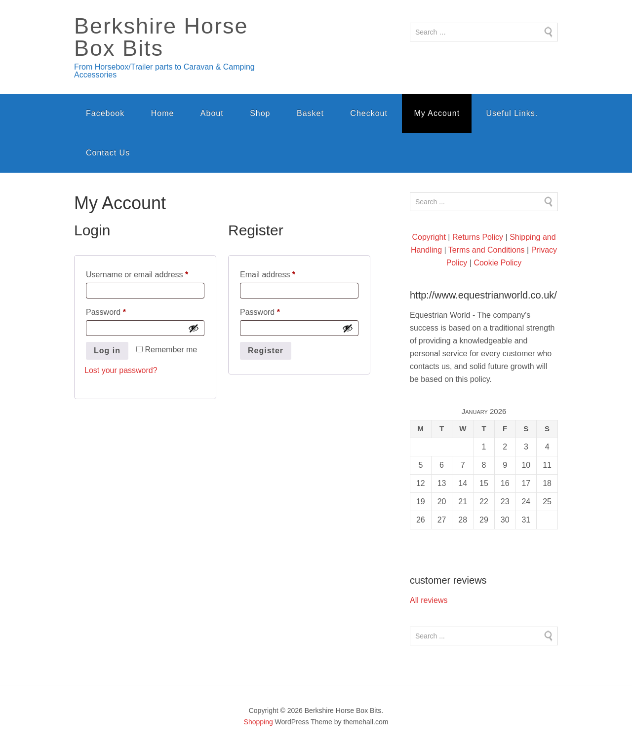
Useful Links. (512, 113)
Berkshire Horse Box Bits (161, 37)
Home (162, 113)
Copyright (428, 237)
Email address (283, 273)
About (212, 113)
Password (122, 310)
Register (265, 350)
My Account (437, 113)
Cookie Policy (497, 263)
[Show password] (193, 328)
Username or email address (145, 273)
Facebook (105, 113)
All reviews (428, 600)
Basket (310, 113)
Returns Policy (477, 237)
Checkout (369, 113)
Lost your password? (121, 370)
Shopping (258, 722)
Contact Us (108, 153)
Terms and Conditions (486, 250)
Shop (260, 113)
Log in (107, 350)
